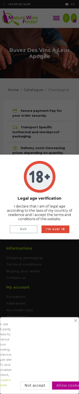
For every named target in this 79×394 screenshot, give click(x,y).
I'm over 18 (55, 229)
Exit (23, 229)
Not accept (35, 385)
